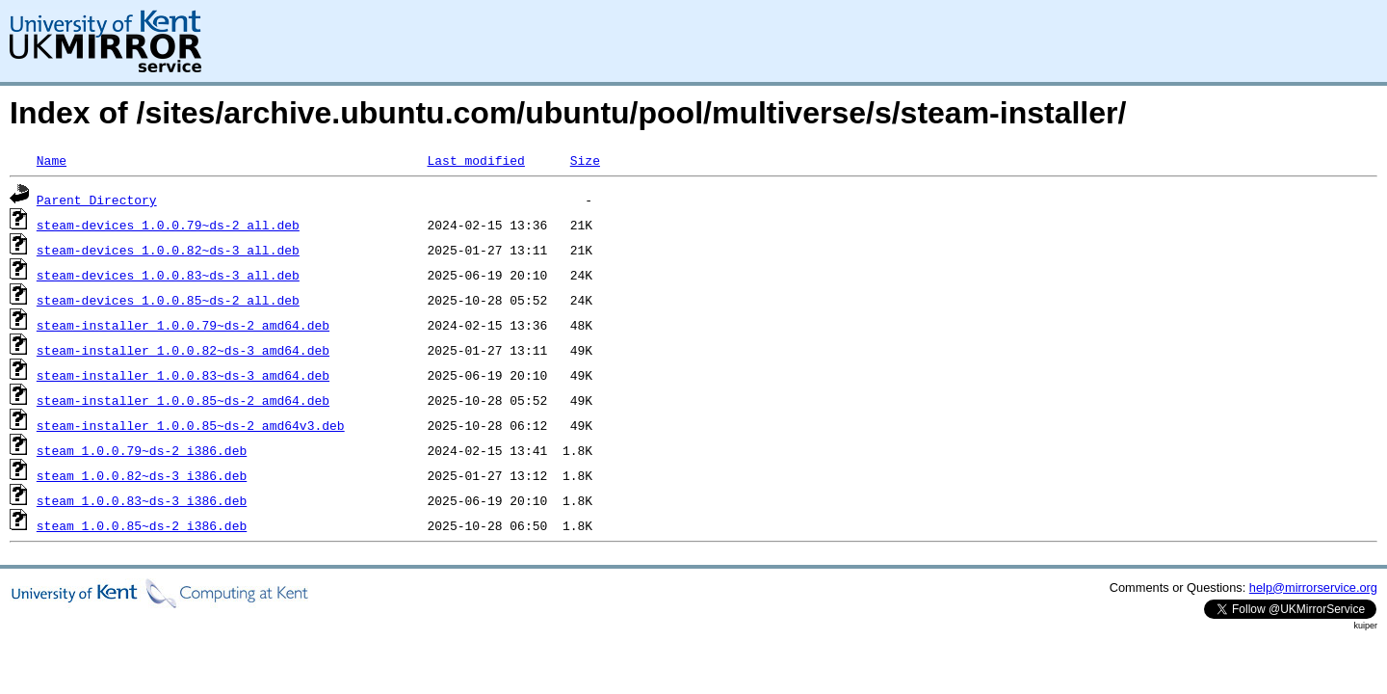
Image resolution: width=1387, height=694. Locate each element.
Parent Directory (97, 199)
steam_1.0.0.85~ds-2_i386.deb (142, 525)
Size (585, 160)
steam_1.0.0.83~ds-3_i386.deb (142, 500)
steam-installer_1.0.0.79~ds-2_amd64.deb (183, 325)
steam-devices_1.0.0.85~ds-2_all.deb (168, 299)
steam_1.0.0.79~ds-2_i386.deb (142, 450)
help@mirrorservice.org (1313, 587)
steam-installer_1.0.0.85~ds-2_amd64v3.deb (191, 425)
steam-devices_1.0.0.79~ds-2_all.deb (168, 224)
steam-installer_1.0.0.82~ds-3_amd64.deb (183, 350)
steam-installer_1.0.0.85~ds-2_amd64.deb (183, 400)
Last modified (475, 160)
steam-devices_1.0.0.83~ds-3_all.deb (168, 274)
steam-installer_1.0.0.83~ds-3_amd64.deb (183, 375)
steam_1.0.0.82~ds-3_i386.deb (142, 475)
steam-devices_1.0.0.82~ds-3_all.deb (168, 249)
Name (51, 160)
